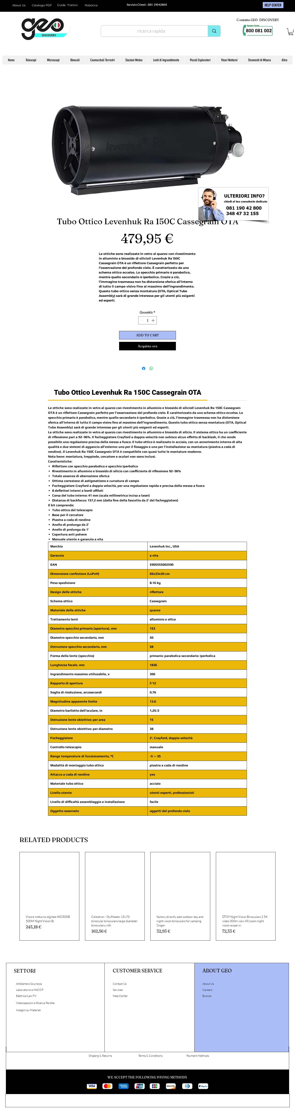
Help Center (120, 996)
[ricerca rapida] (151, 31)
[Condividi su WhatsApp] (151, 368)
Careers (207, 989)
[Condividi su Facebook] (143, 368)
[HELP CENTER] (273, 5)
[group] (147, 896)
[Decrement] (141, 320)
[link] (127, 392)
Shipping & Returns (100, 1055)
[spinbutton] (147, 320)
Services (118, 989)
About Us (19, 5)
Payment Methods (197, 1055)
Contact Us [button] (120, 983)
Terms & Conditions (150, 1055)
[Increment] (153, 320)
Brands (206, 996)
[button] (291, 31)
